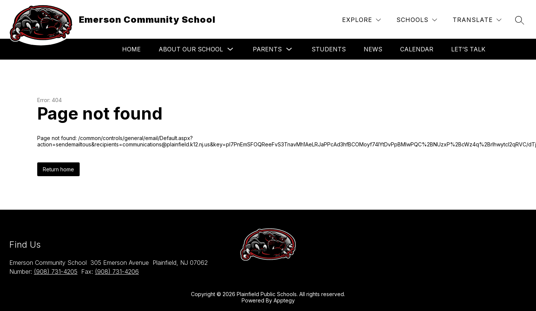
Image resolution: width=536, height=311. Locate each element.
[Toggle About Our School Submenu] (230, 49)
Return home (58, 169)
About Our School (191, 49)
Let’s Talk (468, 49)
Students (329, 49)
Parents (267, 49)
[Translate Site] (477, 20)
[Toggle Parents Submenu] (289, 49)
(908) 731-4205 (55, 271)
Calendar (416, 49)
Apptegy (284, 300)
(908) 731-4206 (117, 271)
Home (131, 49)
